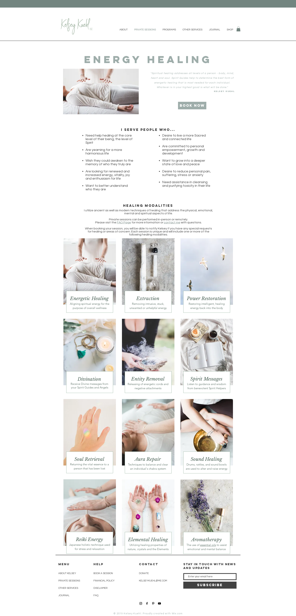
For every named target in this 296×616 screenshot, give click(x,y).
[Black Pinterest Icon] (153, 603)
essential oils (208, 545)
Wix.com (177, 613)
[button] (238, 28)
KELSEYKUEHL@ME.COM (153, 580)
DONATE (144, 573)
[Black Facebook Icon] (147, 603)
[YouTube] (159, 603)
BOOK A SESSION (103, 573)
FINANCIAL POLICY (104, 580)
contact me (172, 222)
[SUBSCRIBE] (210, 585)
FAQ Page (124, 222)
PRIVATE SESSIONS (69, 580)
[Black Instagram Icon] (141, 603)
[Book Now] (192, 105)
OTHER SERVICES (68, 588)
